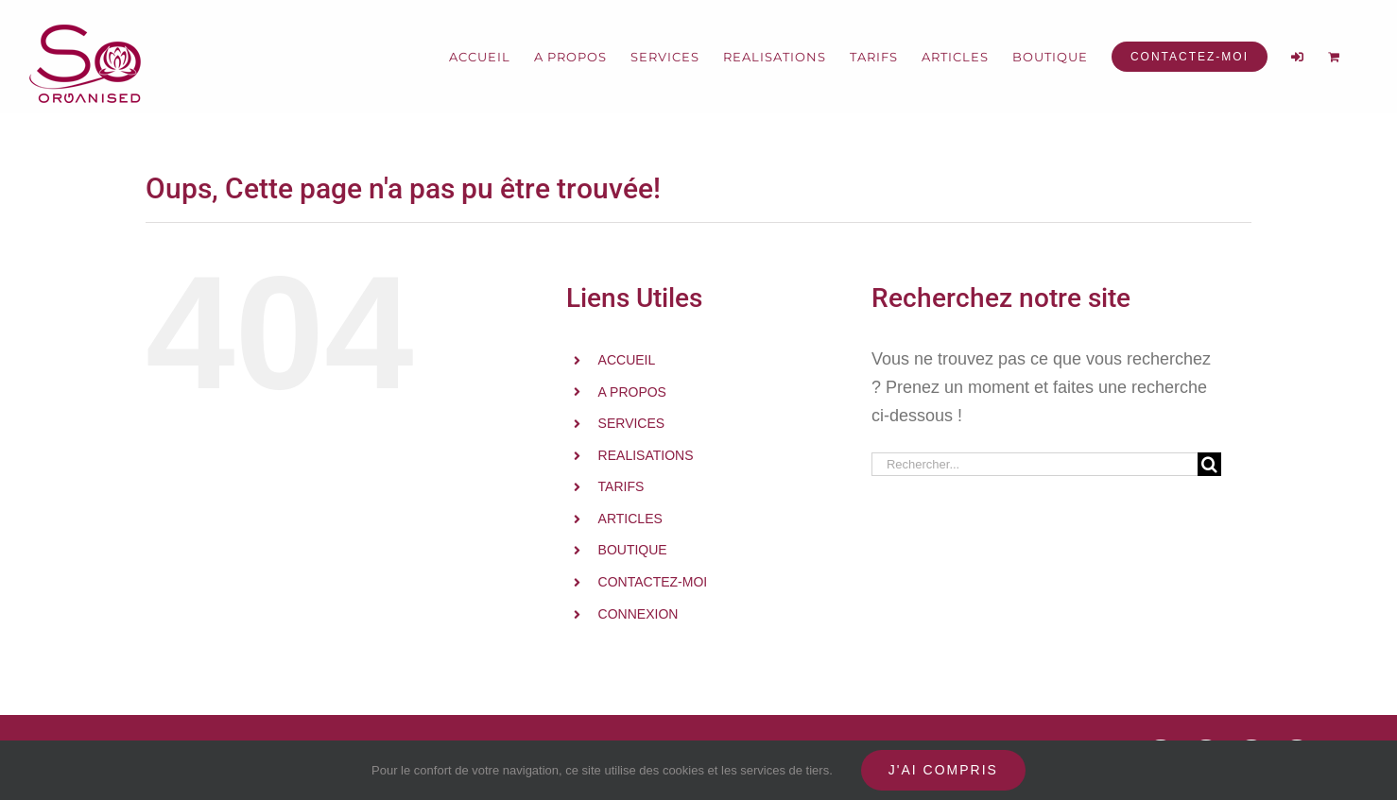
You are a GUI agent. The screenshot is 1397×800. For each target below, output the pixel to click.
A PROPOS (632, 392)
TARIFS (621, 486)
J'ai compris (943, 769)
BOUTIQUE (632, 549)
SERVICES (631, 423)
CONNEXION (638, 613)
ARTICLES (630, 518)
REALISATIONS (646, 455)
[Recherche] (1209, 464)
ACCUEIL (627, 359)
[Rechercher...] (1034, 464)
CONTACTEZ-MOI (653, 581)
